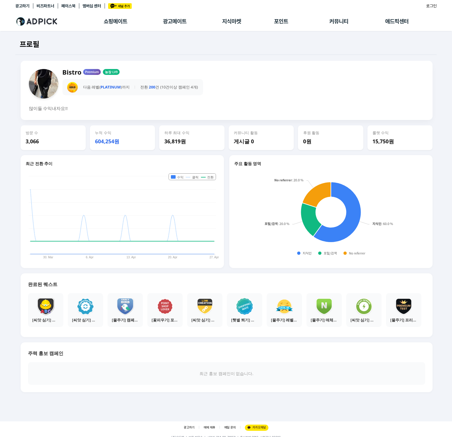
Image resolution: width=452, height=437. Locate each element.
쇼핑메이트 (115, 21)
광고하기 (22, 6)
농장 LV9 (111, 72)
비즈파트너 (45, 6)
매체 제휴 (209, 427)
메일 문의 (230, 427)
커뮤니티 (338, 21)
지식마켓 (231, 21)
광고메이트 (175, 21)
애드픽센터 (397, 21)
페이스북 (68, 6)
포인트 (281, 21)
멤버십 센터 (92, 6)
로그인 (431, 6)
